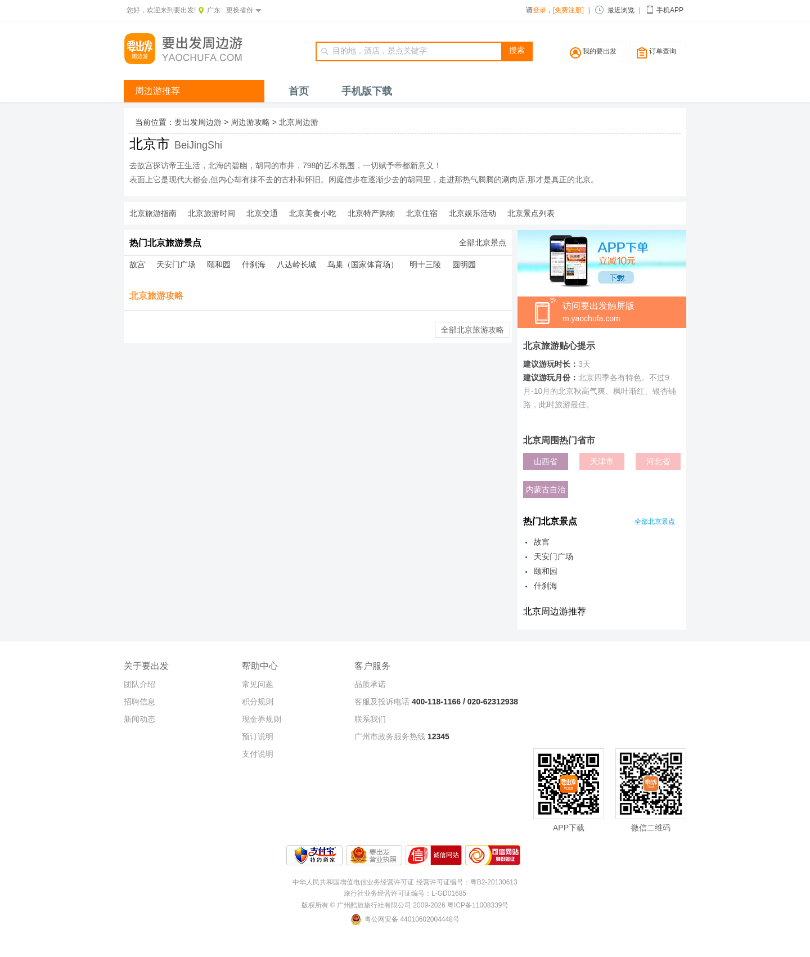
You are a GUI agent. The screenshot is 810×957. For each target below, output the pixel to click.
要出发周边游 (198, 122)
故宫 (137, 264)
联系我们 (370, 719)
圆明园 (464, 264)
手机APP (669, 10)
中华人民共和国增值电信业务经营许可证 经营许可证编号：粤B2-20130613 (404, 882)
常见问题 (257, 684)
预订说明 (257, 736)
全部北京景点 (482, 242)
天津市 (602, 461)
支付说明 (257, 753)
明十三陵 (425, 264)
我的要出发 (599, 51)
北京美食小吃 (312, 213)
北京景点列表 (531, 213)
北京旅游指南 (153, 213)
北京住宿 (422, 213)
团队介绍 (139, 684)
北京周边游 (298, 122)
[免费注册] (568, 10)
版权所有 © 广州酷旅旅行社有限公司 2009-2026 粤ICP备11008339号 (405, 905)
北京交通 (262, 213)
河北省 (658, 461)
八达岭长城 (296, 264)
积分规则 (257, 701)
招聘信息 (139, 701)
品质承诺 (370, 684)
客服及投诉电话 (382, 701)
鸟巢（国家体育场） (362, 264)
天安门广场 (176, 264)
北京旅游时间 (211, 213)
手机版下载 (366, 91)
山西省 (545, 461)
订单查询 (662, 51)
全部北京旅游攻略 (472, 329)
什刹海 (254, 264)
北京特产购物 (371, 213)
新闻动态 (139, 719)
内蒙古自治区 (545, 491)
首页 (299, 91)
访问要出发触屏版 (624, 313)
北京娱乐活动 (472, 213)
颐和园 (219, 264)
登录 (539, 10)
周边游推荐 (157, 91)
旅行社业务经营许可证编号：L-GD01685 (405, 893)
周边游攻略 (250, 122)
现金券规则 (261, 719)
